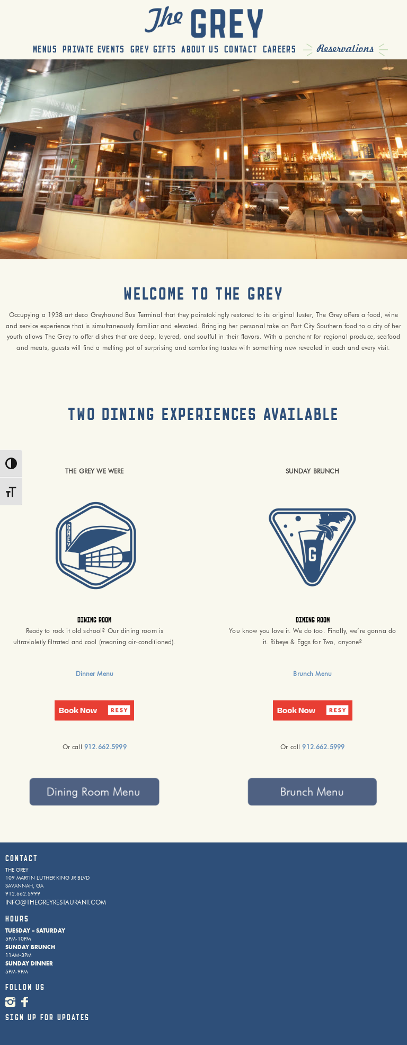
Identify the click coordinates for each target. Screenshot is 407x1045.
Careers (279, 49)
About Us (200, 49)
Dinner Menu (95, 674)
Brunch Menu (312, 674)
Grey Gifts (153, 49)
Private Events (94, 49)
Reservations (345, 48)
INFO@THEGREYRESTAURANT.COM (55, 902)
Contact (240, 49)
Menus (45, 49)
